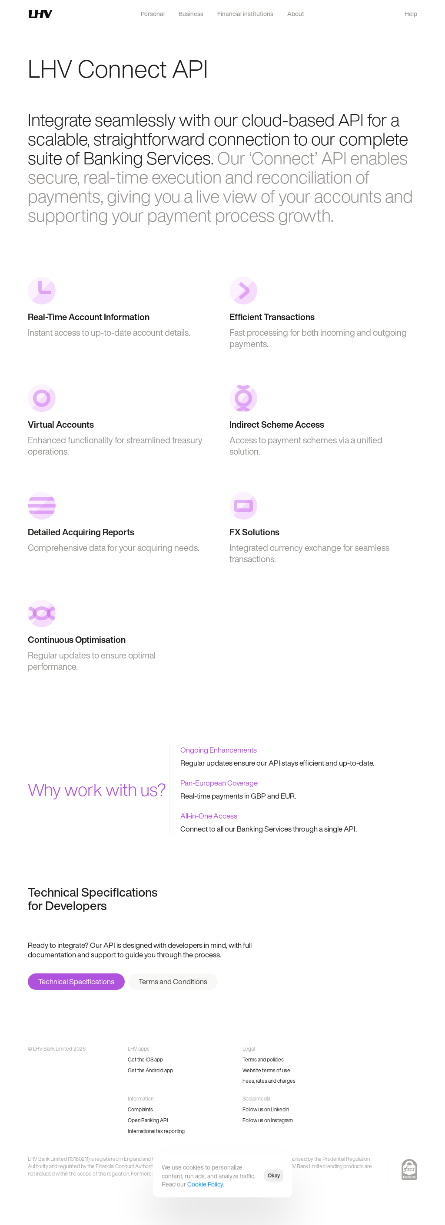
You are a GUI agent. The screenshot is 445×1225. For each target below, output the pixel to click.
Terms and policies (263, 1059)
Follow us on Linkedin (265, 1109)
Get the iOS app (145, 1059)
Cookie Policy (205, 1184)
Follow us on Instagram (267, 1120)
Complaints (140, 1109)
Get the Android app (150, 1070)
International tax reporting (156, 1131)
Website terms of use (266, 1070)
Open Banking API (148, 1120)
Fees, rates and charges (269, 1080)
